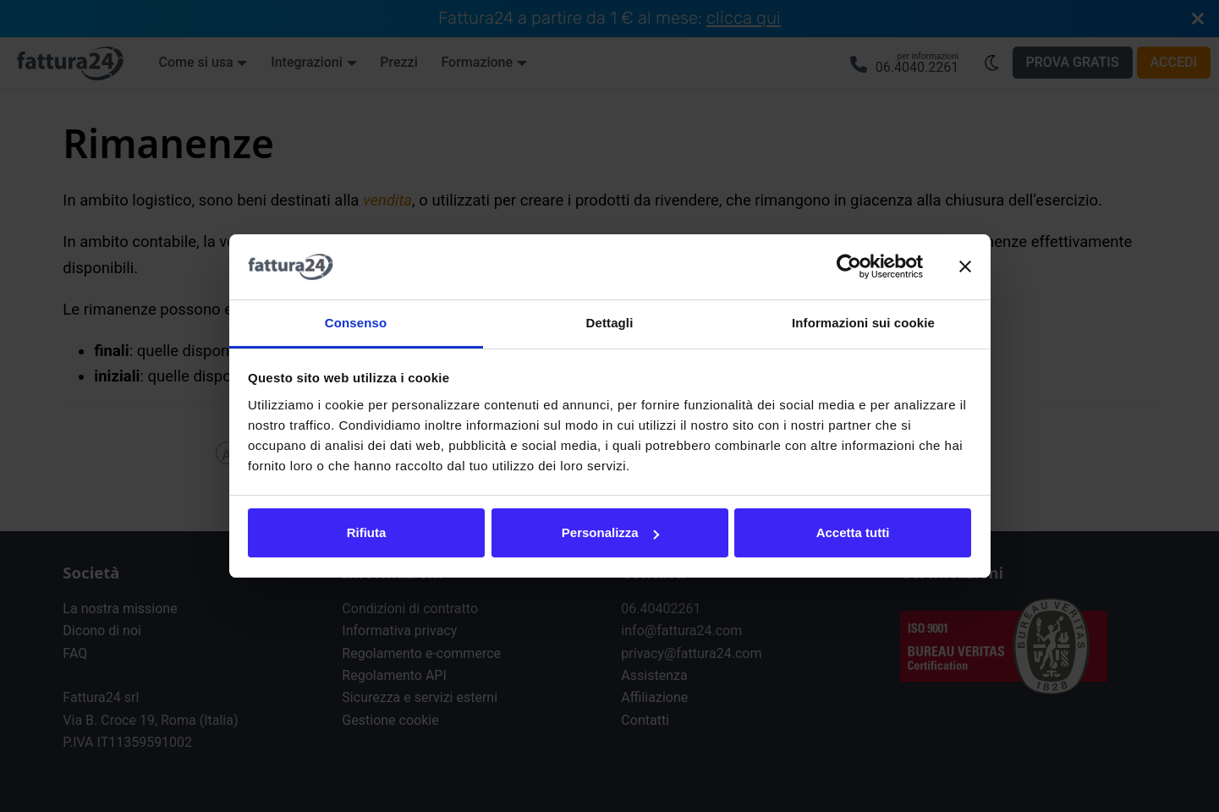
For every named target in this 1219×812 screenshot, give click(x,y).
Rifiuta (367, 532)
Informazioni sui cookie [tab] (863, 322)
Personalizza (610, 532)
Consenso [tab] (356, 322)
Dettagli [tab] (610, 322)
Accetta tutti (853, 532)
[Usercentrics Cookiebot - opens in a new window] (849, 267)
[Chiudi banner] (965, 267)
